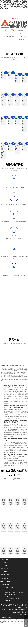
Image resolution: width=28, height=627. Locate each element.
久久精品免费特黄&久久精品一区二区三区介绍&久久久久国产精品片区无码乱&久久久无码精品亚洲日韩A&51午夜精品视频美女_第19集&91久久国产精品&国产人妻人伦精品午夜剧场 (14, 5)
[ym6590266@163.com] (26, 621)
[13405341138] (26, 617)
